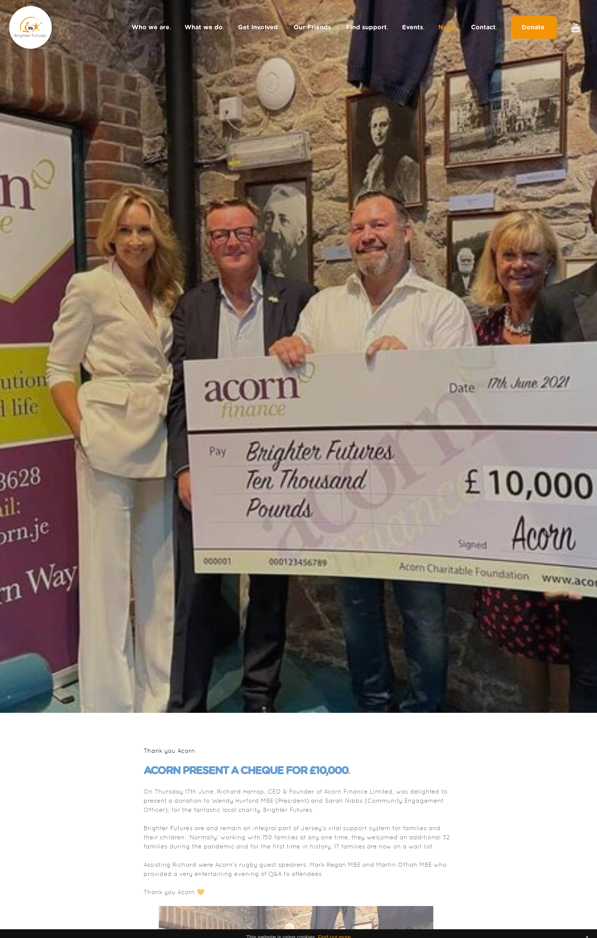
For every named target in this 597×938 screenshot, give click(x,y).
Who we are (151, 27)
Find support (367, 27)
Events (413, 27)
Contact (484, 27)
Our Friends (313, 27)
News (447, 27)
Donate (534, 27)
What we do (205, 27)
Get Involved (259, 27)
